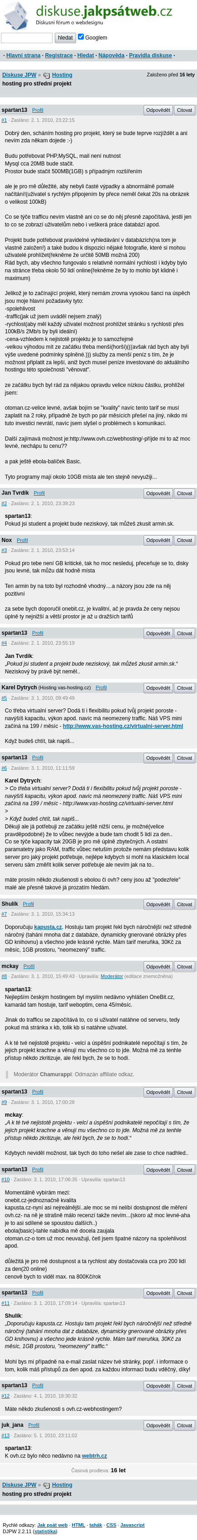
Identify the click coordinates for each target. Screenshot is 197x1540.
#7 (4, 914)
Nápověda (112, 55)
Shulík (10, 904)
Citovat (184, 110)
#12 (5, 1396)
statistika (45, 1531)
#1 (4, 120)
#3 (4, 550)
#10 (5, 1179)
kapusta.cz (48, 927)
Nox (7, 540)
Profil (37, 110)
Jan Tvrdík (15, 493)
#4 (4, 643)
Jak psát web (52, 1525)
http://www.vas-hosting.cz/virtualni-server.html (123, 726)
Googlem (92, 38)
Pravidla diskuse (150, 55)
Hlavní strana (23, 55)
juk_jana (13, 1425)
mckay (10, 966)
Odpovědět (158, 110)
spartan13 (15, 110)
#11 (5, 1303)
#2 (4, 503)
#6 (4, 768)
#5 (4, 698)
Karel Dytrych (19, 687)
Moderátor (112, 976)
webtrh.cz (94, 1456)
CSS (111, 1525)
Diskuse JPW (19, 75)
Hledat (85, 55)
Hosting (62, 75)
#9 (4, 1102)
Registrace (58, 55)
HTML (78, 1525)
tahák (95, 1525)
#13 (5, 1435)
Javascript (132, 1525)
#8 (4, 976)
